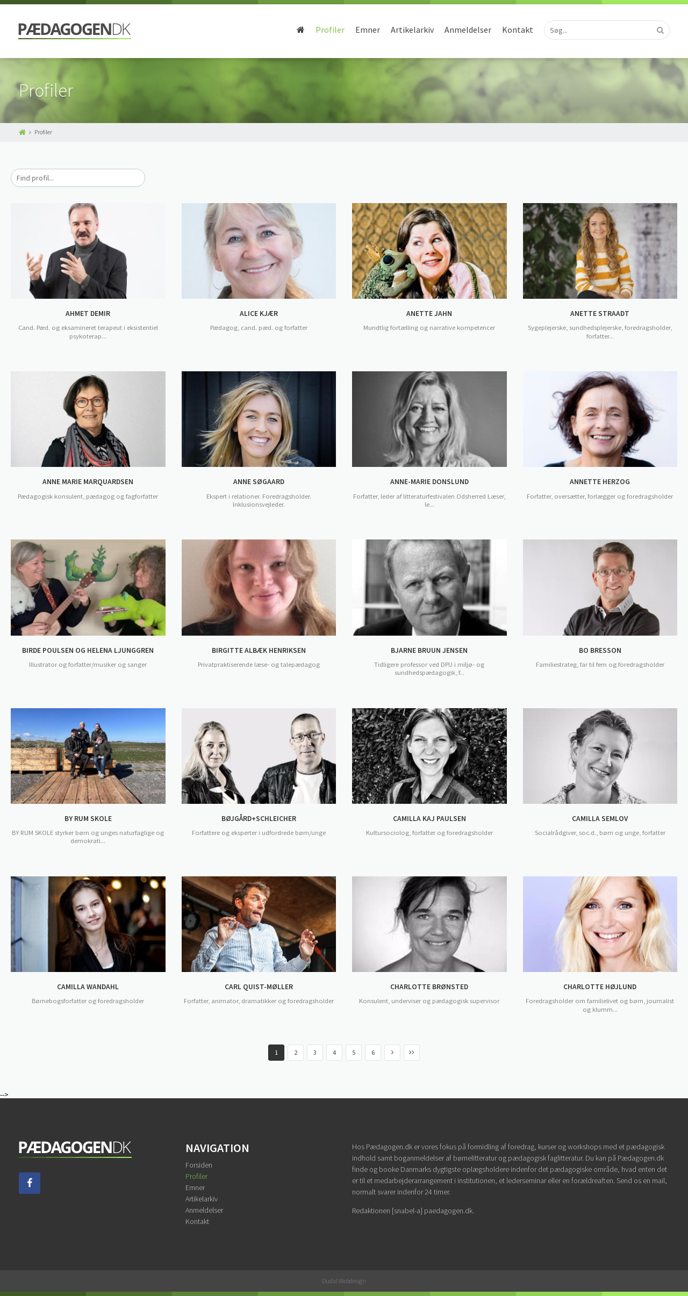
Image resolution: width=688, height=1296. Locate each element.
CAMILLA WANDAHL (88, 987)
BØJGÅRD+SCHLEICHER (258, 819)
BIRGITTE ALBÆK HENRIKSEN (258, 651)
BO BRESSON (600, 651)
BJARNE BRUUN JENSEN (429, 651)
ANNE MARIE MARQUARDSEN (88, 482)
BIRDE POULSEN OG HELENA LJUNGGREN (88, 651)
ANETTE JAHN (429, 314)
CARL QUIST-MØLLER (259, 987)
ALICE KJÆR (258, 314)
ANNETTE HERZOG (600, 482)
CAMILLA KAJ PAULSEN (429, 819)
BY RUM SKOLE (88, 819)
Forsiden (198, 1165)
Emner (367, 29)
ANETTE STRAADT (600, 314)
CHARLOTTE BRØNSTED (429, 987)
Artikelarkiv (411, 29)
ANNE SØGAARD (258, 482)
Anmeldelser (467, 29)
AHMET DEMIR (88, 314)
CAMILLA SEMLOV (600, 819)
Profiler (329, 29)
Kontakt (517, 29)
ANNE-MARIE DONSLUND (429, 482)
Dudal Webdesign (344, 1281)
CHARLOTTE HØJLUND (600, 987)
